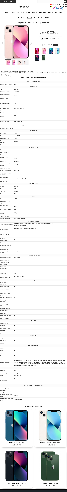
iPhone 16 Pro (42, 12)
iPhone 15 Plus (32, 15)
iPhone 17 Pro (15, 12)
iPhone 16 (50, 12)
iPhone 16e (6, 15)
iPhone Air (34, 12)
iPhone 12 (36, 17)
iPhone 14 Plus (21, 17)
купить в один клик (50, 39)
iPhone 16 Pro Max (15, 15)
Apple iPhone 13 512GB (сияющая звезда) (50, 442)
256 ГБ (50, 44)
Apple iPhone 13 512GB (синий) (16, 442)
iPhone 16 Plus (58, 12)
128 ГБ (45, 44)
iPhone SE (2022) (45, 17)
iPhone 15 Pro (42, 15)
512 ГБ (55, 44)
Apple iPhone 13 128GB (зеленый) (50, 483)
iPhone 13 (29, 17)
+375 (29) (58, 4)
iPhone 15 (24, 15)
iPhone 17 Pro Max (25, 12)
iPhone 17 (7, 12)
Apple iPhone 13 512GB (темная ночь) (17, 483)
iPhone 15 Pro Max (52, 15)
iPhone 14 (61, 15)
